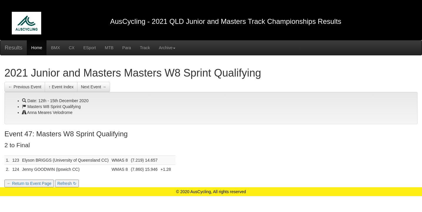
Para (126, 47)
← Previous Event (24, 87)
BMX (55, 47)
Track (145, 47)
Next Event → (93, 87)
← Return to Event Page (29, 183)
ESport (89, 47)
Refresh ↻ (67, 183)
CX (71, 47)
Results (13, 48)
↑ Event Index (61, 87)
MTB (109, 47)
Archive (167, 47)
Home (36, 47)
